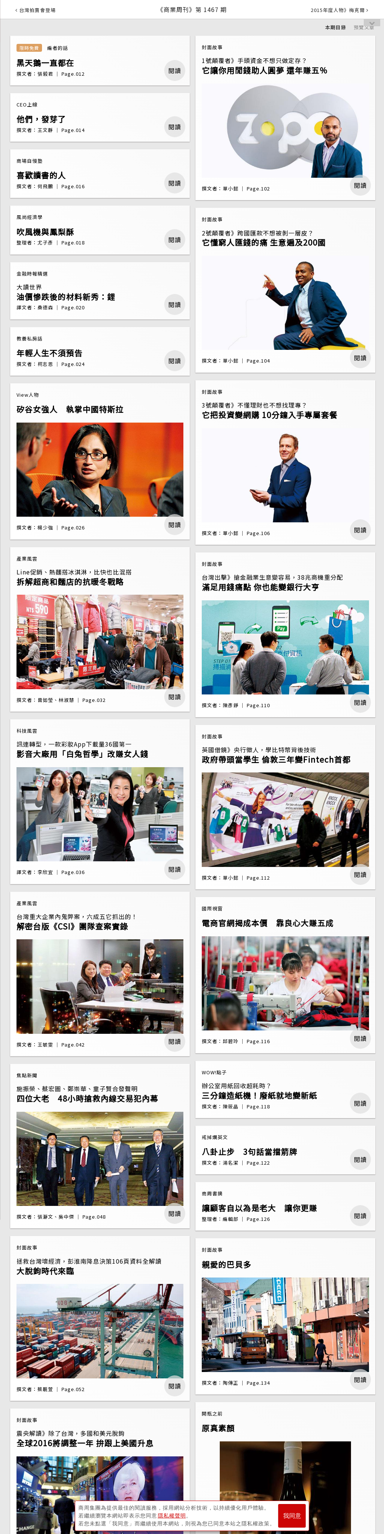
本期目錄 (335, 27)
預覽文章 (364, 27)
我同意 (292, 1516)
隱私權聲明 (172, 1516)
